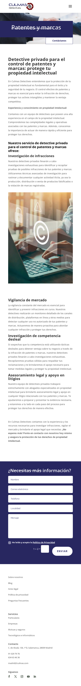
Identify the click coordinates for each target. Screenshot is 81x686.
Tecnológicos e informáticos (21, 635)
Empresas (12, 623)
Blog (10, 583)
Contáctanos (59, 40)
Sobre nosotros (15, 577)
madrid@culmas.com (18, 663)
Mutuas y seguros (16, 629)
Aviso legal (13, 588)
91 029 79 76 (14, 653)
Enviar (62, 551)
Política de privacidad (18, 594)
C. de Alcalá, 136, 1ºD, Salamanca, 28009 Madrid (30, 647)
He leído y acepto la (31, 542)
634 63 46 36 (14, 657)
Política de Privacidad (44, 542)
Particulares (13, 617)
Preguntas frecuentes (18, 600)
